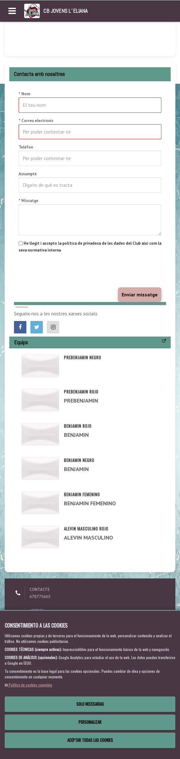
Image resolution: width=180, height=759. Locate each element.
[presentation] (66, 270)
